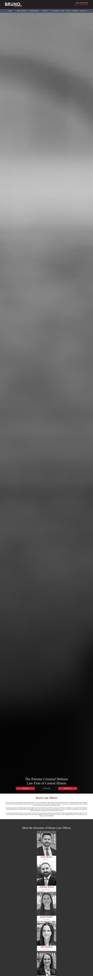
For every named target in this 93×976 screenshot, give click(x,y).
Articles (45, 10)
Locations (75, 10)
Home (10, 10)
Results (68, 10)
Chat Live (25, 788)
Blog (62, 10)
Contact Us (83, 10)
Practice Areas (34, 10)
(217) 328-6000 (81, 4)
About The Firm (21, 10)
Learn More (46, 788)
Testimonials (56, 10)
